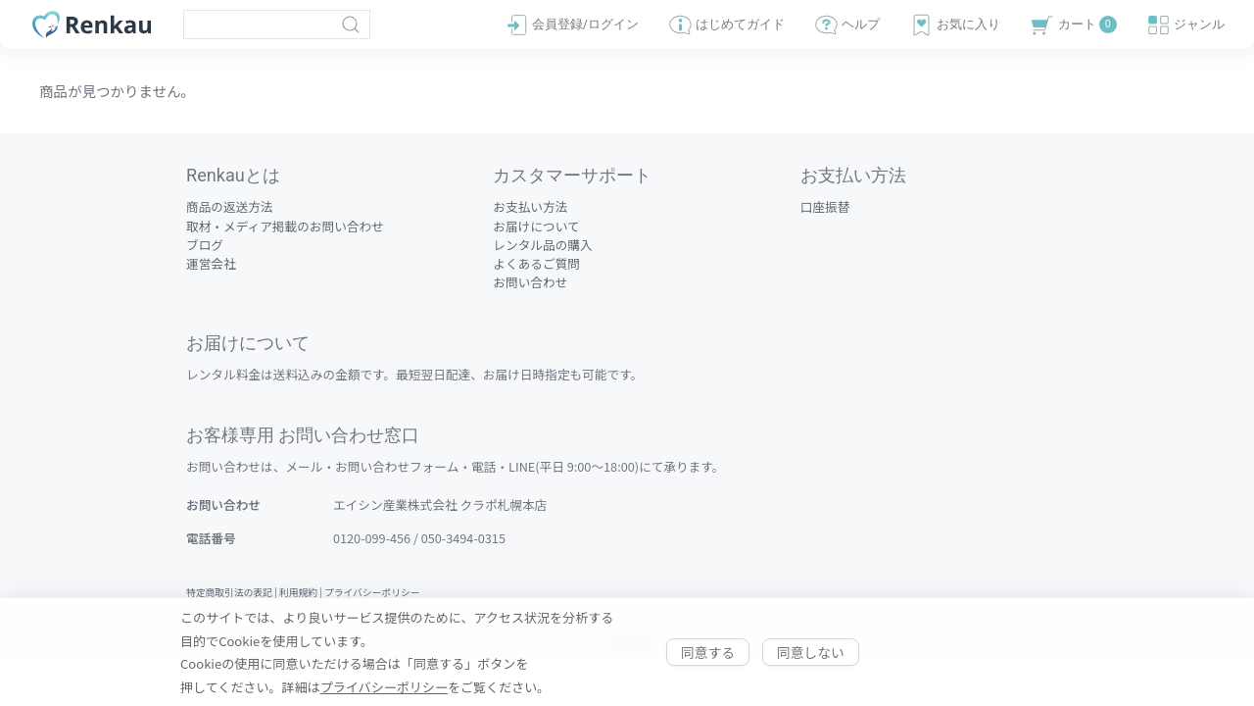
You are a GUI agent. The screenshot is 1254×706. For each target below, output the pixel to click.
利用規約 (298, 592)
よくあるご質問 (536, 263)
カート (1073, 25)
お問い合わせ (530, 282)
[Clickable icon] (276, 24)
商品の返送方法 (229, 206)
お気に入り (954, 25)
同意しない (810, 652)
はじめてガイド (726, 25)
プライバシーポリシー (371, 592)
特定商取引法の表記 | (232, 592)
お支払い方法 (530, 206)
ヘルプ (847, 25)
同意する (708, 652)
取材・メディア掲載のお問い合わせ (285, 226)
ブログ (204, 244)
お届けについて (536, 226)
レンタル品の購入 (542, 244)
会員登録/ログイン (572, 25)
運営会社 (211, 263)
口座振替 (825, 206)
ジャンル (1185, 25)
